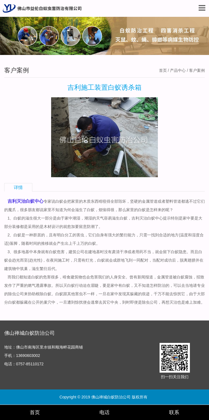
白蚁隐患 (179, 252)
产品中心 (178, 70)
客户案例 (197, 70)
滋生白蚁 (120, 218)
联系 (174, 412)
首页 (163, 70)
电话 (104, 412)
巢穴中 (49, 302)
